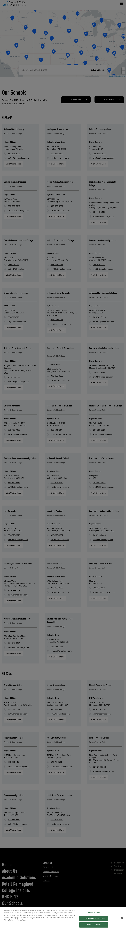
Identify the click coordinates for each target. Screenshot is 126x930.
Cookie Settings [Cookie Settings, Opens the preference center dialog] (94, 920)
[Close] (122, 925)
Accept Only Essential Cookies (94, 926)
